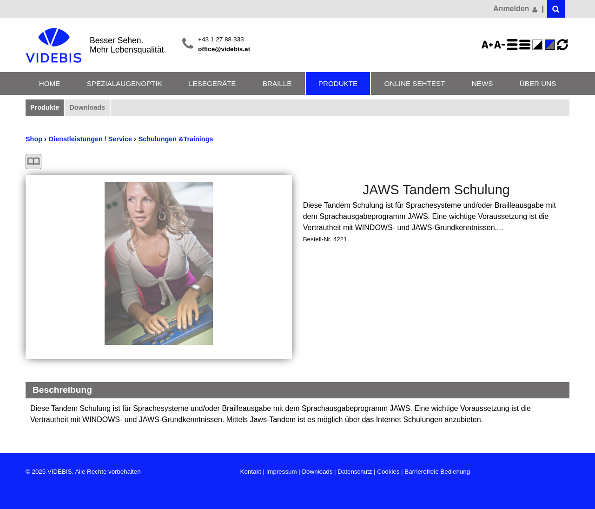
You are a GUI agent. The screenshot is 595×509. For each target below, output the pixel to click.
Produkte (337, 83)
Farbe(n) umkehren (538, 44)
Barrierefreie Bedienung (437, 471)
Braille (277, 83)
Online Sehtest (414, 83)
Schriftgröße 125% (488, 44)
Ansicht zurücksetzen (562, 44)
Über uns (538, 83)
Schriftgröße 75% (501, 44)
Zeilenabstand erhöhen (513, 44)
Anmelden (516, 9)
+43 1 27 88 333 (221, 39)
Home (49, 83)
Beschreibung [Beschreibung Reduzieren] (62, 390)
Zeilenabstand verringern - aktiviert (526, 44)
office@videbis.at (224, 49)
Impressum (281, 471)
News (482, 83)
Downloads (87, 107)
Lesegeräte (212, 83)
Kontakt (250, 471)
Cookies (388, 471)
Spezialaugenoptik (124, 83)
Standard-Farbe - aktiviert (551, 44)
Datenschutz (354, 471)
